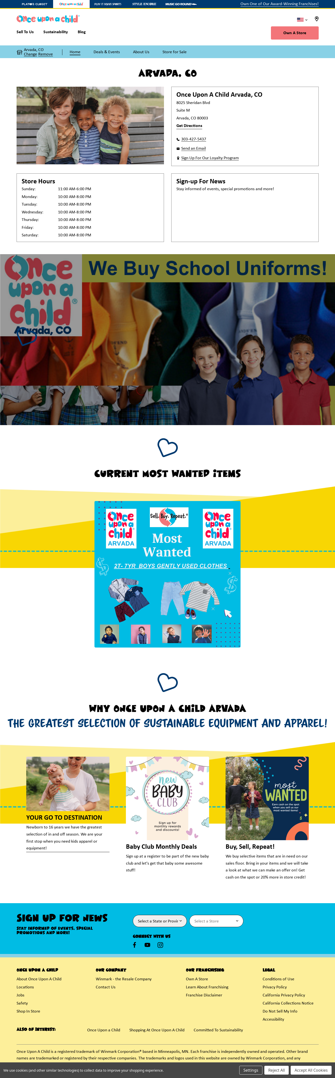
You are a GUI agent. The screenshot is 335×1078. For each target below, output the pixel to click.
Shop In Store (28, 1011)
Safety (22, 1003)
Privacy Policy (275, 987)
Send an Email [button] (193, 148)
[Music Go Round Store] (181, 4)
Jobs (20, 995)
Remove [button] (45, 54)
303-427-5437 (193, 139)
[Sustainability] (55, 33)
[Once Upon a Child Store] (71, 4)
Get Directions (189, 126)
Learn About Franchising (207, 987)
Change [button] (30, 54)
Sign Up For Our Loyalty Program (210, 158)
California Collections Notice (288, 1003)
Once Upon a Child (103, 1030)
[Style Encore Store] (144, 4)
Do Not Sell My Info (280, 1011)
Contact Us (105, 987)
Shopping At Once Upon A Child (156, 1030)
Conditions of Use (278, 979)
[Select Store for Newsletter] (216, 921)
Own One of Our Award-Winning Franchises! (279, 4)
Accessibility (273, 1019)
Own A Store (294, 33)
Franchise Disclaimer (204, 995)
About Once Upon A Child (39, 979)
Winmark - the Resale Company (124, 979)
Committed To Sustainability (218, 1030)
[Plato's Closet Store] (35, 4)
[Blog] (82, 33)
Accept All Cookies (311, 1070)
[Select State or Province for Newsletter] (160, 921)
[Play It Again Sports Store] (108, 4)
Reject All (276, 1070)
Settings (250, 1070)
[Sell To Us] (27, 33)
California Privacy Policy (284, 995)
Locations (25, 987)
